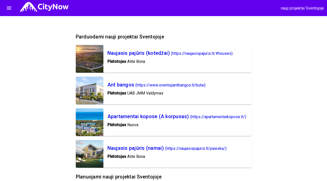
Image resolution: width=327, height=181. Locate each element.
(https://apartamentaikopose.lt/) (218, 116)
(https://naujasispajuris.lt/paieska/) (196, 148)
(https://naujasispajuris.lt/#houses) (202, 53)
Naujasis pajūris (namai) (135, 148)
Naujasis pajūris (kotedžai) (138, 53)
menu (9, 8)
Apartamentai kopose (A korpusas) (148, 116)
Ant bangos (121, 85)
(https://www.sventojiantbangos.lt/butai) (170, 85)
